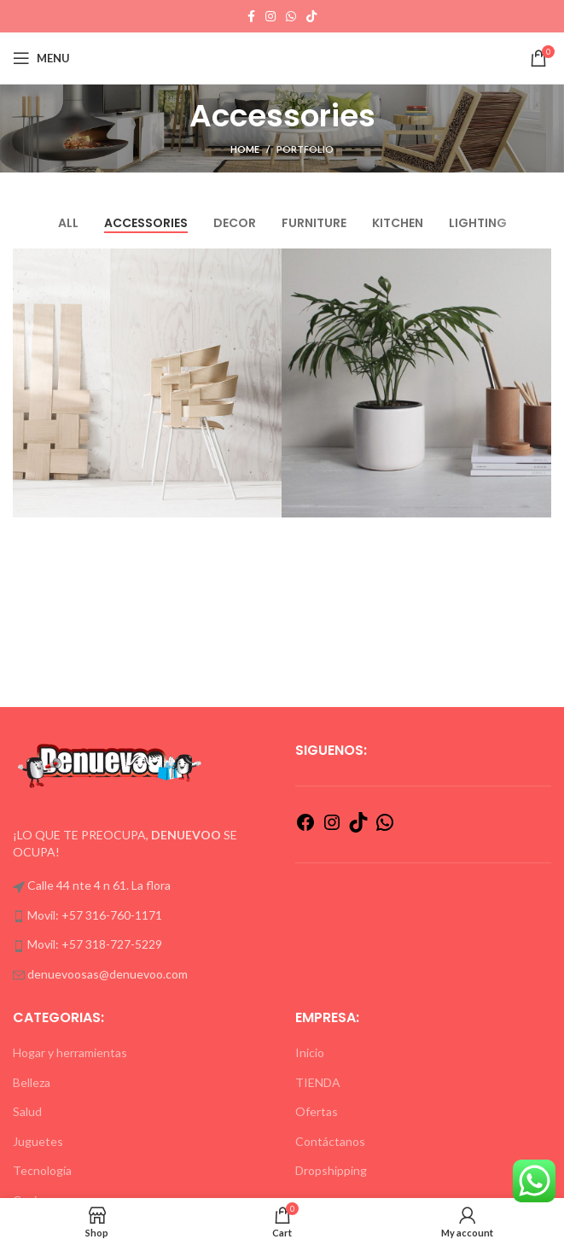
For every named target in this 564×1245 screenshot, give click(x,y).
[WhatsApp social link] (291, 16)
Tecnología (42, 1170)
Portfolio (305, 149)
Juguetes (38, 1141)
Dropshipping (331, 1170)
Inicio (309, 1052)
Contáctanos (330, 1141)
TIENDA (317, 1082)
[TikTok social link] (311, 16)
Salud (27, 1111)
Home (244, 149)
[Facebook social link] (251, 16)
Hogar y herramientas (70, 1052)
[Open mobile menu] (41, 58)
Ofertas (316, 1111)
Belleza (31, 1082)
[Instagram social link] (270, 16)
